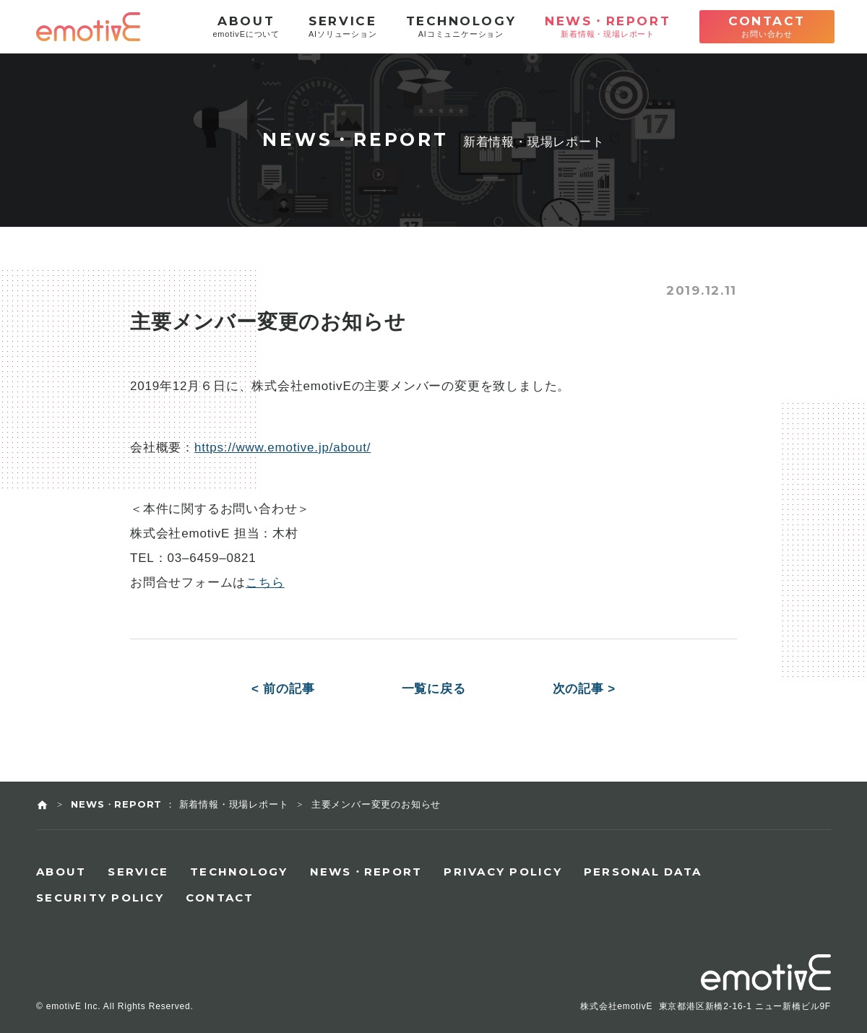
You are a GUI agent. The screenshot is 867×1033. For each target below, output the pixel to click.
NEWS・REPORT (366, 871)
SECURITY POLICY (100, 897)
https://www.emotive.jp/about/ (282, 447)
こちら (265, 582)
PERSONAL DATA (643, 871)
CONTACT (220, 897)
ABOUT (61, 871)
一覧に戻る (434, 689)
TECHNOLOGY (239, 871)
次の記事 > (584, 689)
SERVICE (138, 871)
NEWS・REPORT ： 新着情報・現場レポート (179, 804)
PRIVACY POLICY (503, 871)
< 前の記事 (282, 689)
